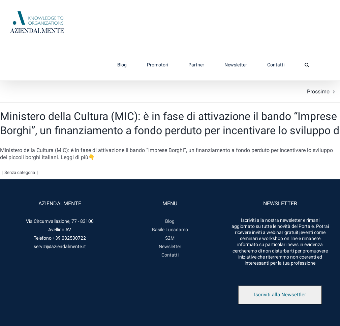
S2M (170, 238)
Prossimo (318, 91)
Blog (170, 221)
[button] (307, 65)
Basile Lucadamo (170, 229)
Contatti (170, 255)
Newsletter (170, 246)
